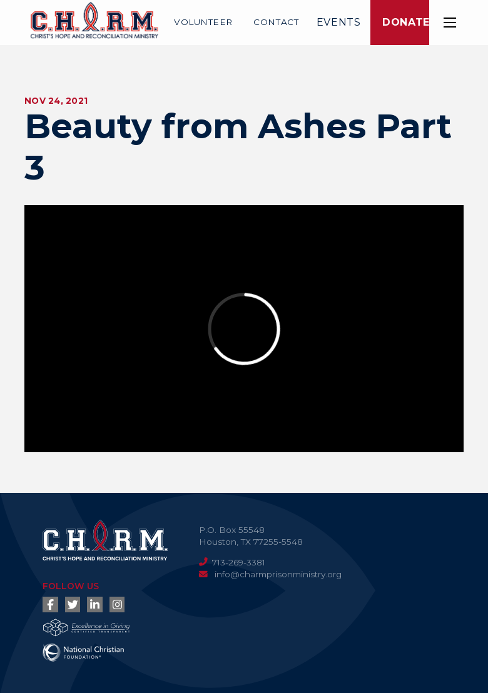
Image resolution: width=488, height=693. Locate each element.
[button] (449, 23)
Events (339, 22)
